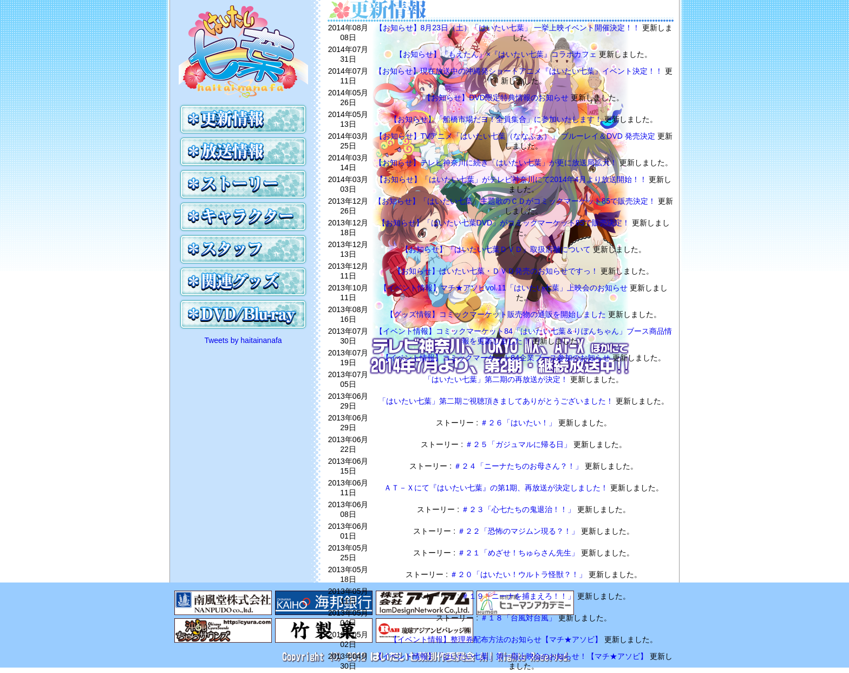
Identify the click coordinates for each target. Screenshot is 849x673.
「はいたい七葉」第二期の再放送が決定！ (497, 379)
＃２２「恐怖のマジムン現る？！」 (519, 531)
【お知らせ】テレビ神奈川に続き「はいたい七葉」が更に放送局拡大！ (497, 162)
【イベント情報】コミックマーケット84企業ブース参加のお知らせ (497, 357)
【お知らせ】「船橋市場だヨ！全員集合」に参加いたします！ (497, 119)
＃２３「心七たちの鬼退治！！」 (519, 509)
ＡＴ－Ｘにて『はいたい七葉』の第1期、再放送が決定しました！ (497, 487)
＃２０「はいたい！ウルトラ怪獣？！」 (519, 574)
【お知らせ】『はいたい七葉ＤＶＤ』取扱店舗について (497, 249)
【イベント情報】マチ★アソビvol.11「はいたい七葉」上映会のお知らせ (504, 287)
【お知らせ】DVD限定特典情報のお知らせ (496, 97)
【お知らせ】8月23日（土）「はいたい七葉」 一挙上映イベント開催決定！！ (508, 27)
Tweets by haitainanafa (243, 340)
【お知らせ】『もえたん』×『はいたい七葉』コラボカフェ (497, 54)
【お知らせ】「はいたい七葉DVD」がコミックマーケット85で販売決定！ (505, 222)
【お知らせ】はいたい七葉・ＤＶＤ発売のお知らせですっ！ (497, 271)
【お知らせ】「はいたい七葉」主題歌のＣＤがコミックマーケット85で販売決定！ (515, 201)
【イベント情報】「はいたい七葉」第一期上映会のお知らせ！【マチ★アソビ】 (512, 656)
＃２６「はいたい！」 (519, 422)
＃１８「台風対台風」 (519, 617)
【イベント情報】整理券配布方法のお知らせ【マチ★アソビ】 (497, 639)
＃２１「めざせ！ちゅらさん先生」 (519, 552)
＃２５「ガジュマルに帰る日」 (519, 444)
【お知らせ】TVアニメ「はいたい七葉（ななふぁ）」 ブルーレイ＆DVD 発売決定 (516, 136)
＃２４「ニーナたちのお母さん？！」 (519, 466)
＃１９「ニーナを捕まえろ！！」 (519, 596)
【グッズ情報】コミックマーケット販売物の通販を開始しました (497, 314)
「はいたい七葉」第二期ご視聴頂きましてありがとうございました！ (497, 401)
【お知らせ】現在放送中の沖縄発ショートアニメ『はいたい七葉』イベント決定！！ (520, 71)
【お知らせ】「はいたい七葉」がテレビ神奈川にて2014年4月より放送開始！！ (512, 179)
